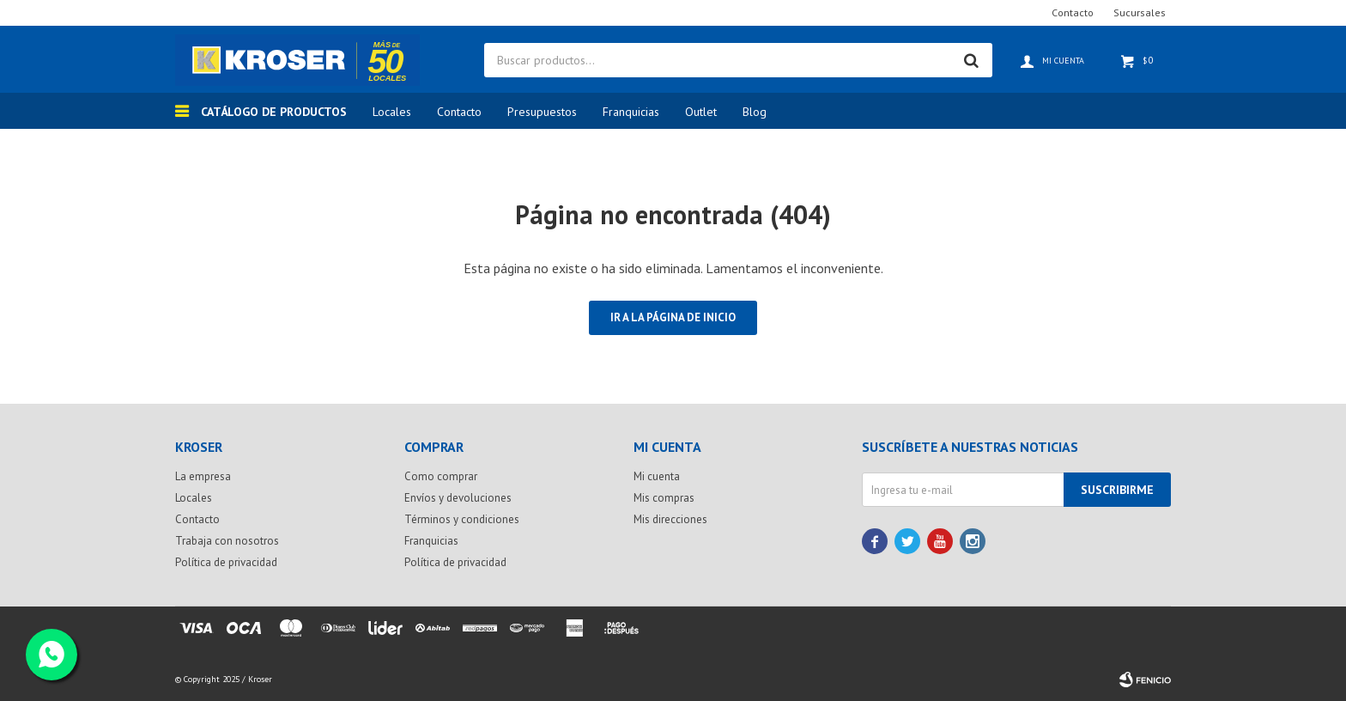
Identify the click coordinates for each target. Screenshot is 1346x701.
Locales (392, 111)
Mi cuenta (657, 476)
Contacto (459, 111)
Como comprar (440, 476)
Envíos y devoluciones (458, 498)
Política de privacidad (226, 562)
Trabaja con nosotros (227, 540)
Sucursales (1139, 12)
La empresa (203, 476)
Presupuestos (542, 111)
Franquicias (631, 111)
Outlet (701, 111)
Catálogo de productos (274, 111)
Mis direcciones (670, 519)
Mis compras (664, 498)
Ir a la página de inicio (673, 317)
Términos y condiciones (461, 519)
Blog (755, 111)
